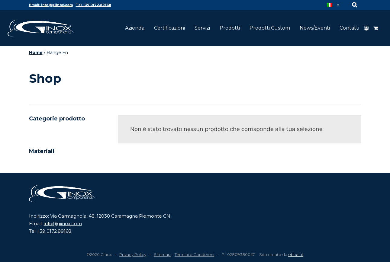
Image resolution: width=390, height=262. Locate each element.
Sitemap (162, 254)
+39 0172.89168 (54, 231)
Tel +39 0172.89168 (93, 5)
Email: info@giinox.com (51, 5)
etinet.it (295, 254)
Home (36, 52)
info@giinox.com (63, 223)
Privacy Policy (132, 254)
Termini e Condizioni (194, 254)
